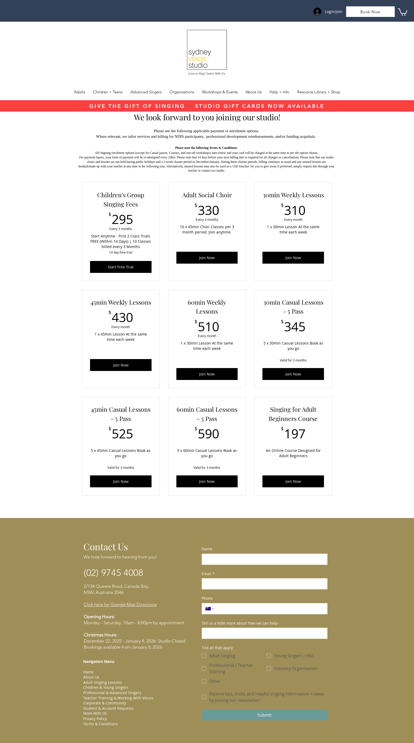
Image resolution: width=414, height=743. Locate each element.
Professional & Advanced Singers (112, 692)
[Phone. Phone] (269, 608)
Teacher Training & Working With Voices (118, 697)
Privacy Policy (95, 718)
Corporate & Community (104, 702)
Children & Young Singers (105, 687)
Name (207, 548)
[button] (279, 92)
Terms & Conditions (100, 723)
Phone (207, 598)
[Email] (263, 584)
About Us (91, 677)
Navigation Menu (98, 661)
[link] (402, 12)
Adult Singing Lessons (102, 682)
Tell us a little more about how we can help (240, 623)
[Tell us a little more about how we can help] (263, 633)
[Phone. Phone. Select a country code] (210, 609)
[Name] (263, 559)
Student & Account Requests (108, 708)
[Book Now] (370, 11)
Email (208, 573)
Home (88, 672)
